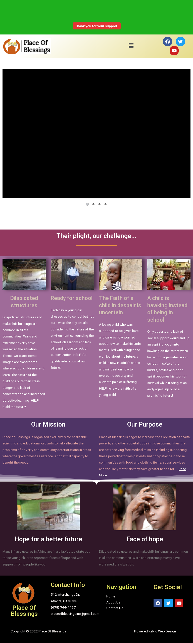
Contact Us (114, 608)
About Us (113, 602)
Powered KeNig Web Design (155, 631)
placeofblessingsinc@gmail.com (75, 614)
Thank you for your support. (96, 26)
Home (110, 596)
